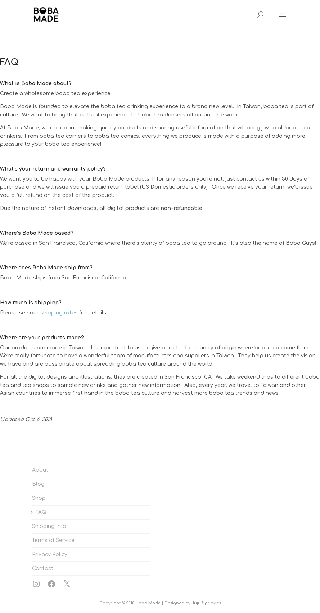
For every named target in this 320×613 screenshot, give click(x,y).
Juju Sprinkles (206, 603)
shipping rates (59, 313)
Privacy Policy (49, 554)
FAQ (41, 512)
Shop (39, 498)
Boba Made (148, 603)
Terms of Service (53, 540)
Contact (42, 568)
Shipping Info (49, 526)
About (40, 470)
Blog (38, 484)
